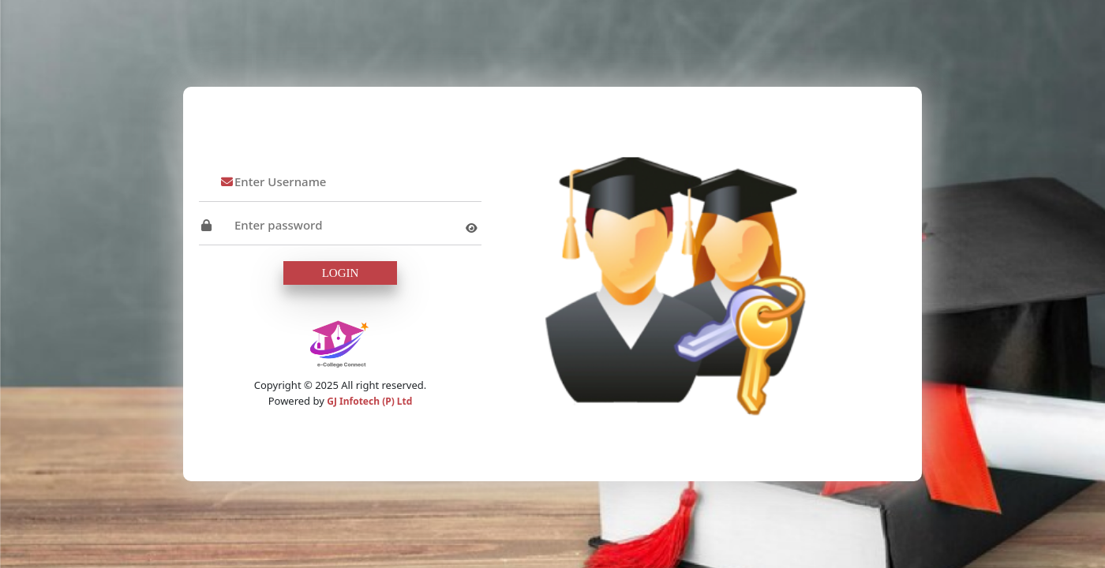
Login (340, 273)
